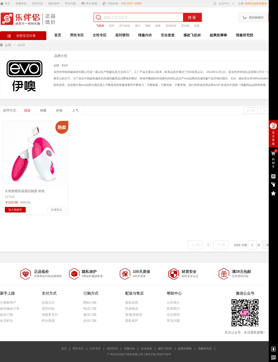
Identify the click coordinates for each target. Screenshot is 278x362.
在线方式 (48, 302)
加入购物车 (15, 209)
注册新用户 (8, 302)
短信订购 (89, 320)
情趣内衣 (145, 35)
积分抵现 (48, 320)
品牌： (61, 65)
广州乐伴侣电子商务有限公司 (125, 354)
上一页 (250, 110)
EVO (65, 65)
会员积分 (6, 320)
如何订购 (6, 314)
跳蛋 (197, 25)
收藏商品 (56, 209)
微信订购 (89, 314)
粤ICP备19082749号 (158, 354)
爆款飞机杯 (192, 35)
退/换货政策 (133, 314)
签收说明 (131, 302)
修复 (158, 25)
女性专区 (100, 35)
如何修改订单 (9, 308)
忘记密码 (173, 314)
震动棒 (185, 25)
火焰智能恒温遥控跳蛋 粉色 (25, 191)
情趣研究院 (244, 35)
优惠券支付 (50, 314)
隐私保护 (54, 3)
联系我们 (173, 308)
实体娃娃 (171, 25)
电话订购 (89, 308)
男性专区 (77, 35)
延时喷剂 (122, 35)
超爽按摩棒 (218, 35)
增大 (137, 25)
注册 (241, 3)
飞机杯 (100, 25)
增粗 (148, 25)
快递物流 (131, 308)
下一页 (267, 110)
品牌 (8, 45)
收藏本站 (21, 3)
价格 (59, 110)
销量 (43, 110)
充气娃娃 (124, 25)
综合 (27, 110)
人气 (75, 110)
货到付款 (37, 3)
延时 (111, 25)
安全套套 (168, 35)
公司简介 (173, 302)
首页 (57, 35)
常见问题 (70, 3)
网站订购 (89, 302)
